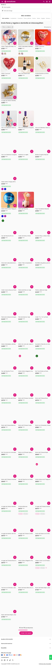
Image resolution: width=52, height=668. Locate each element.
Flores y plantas (27, 18)
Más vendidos (5, 18)
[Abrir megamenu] (2, 1)
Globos (38, 18)
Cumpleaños (13, 18)
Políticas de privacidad (45, 664)
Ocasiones (20, 18)
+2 (46, 568)
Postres (34, 18)
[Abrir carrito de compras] (49, 1)
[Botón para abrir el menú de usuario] (47, 1)
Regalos (43, 18)
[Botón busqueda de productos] (44, 1)
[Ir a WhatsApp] (50, 657)
